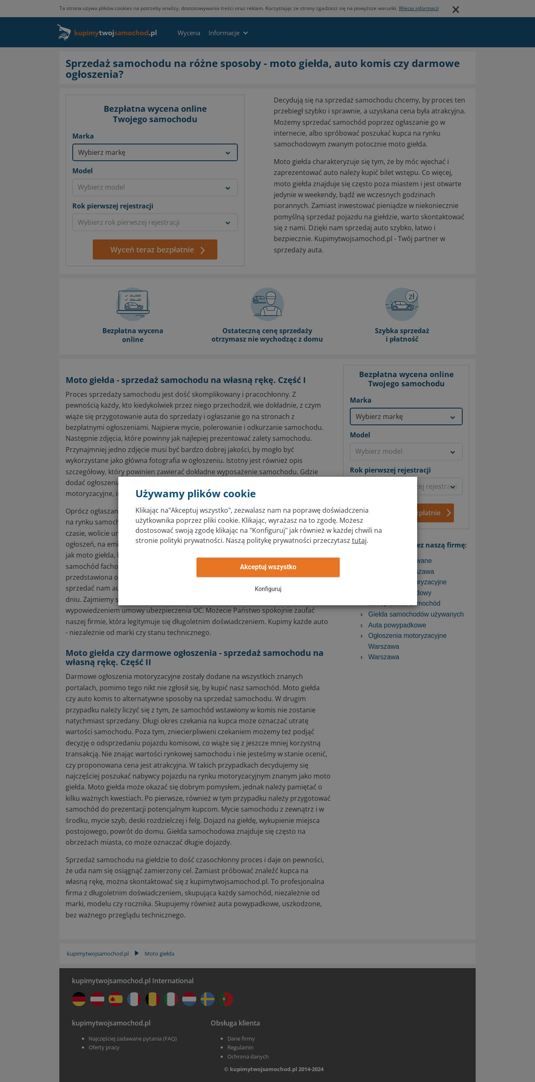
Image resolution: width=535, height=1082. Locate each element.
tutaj (359, 540)
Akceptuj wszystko (268, 567)
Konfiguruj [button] (268, 589)
